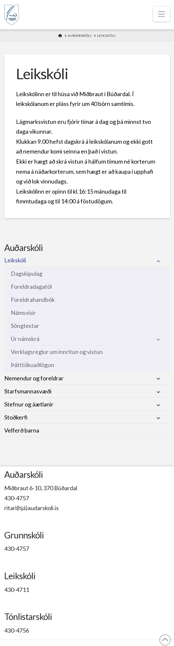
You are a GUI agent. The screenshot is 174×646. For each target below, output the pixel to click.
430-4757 (16, 498)
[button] (161, 14)
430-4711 (16, 589)
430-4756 (16, 630)
